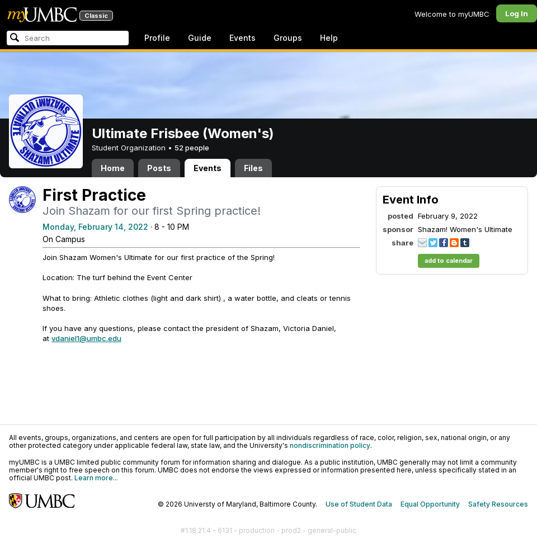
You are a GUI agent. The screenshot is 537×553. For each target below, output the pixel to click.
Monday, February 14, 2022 (95, 226)
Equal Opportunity (430, 504)
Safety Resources (498, 504)
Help (329, 37)
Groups (288, 37)
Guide (199, 37)
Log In (516, 13)
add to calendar (449, 260)
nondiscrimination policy (330, 445)
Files (253, 168)
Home (113, 168)
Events (242, 37)
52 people (192, 147)
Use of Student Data (359, 504)
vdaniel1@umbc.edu (86, 338)
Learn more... (96, 478)
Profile (157, 37)
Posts (159, 168)
